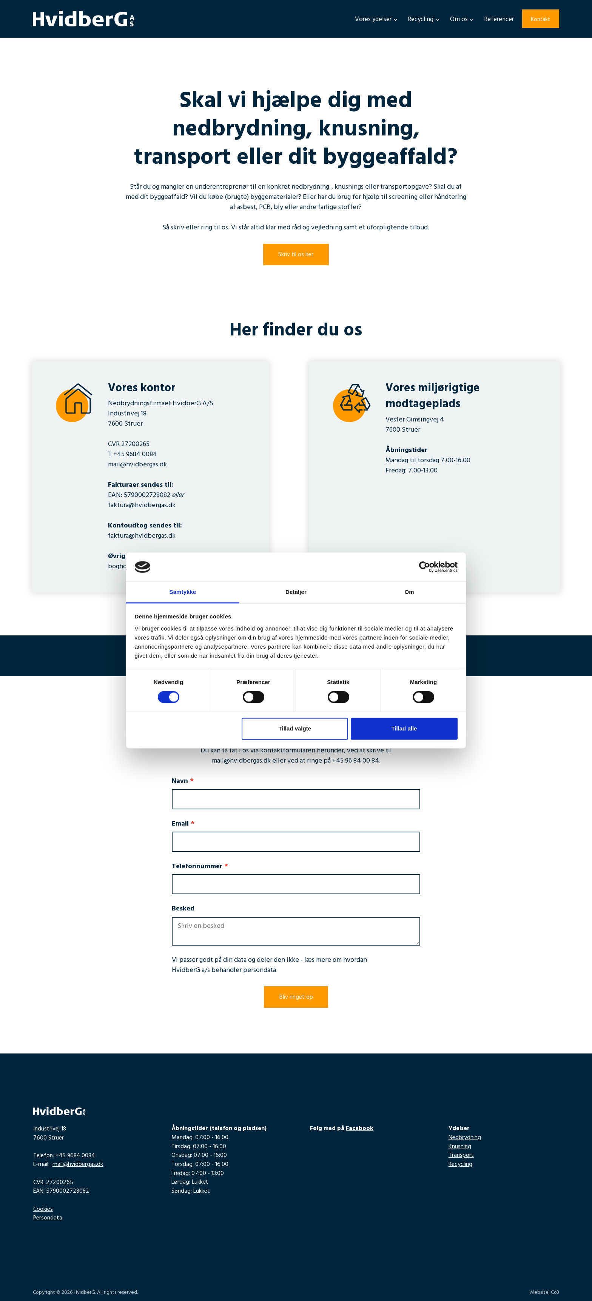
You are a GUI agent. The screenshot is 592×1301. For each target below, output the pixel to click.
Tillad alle (404, 728)
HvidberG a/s (326, 1147)
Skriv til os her (295, 255)
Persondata (47, 1218)
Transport (461, 1155)
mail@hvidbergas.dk (137, 465)
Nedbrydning (465, 1138)
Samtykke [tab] (183, 592)
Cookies (43, 1209)
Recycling (460, 1164)
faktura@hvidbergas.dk (142, 506)
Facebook (359, 1129)
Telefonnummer (200, 867)
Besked (183, 909)
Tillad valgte (295, 728)
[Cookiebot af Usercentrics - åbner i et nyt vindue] (425, 567)
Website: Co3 (544, 1293)
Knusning (460, 1147)
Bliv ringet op (296, 997)
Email (183, 825)
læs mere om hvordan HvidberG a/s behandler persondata (269, 965)
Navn (183, 782)
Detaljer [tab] (296, 592)
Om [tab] (409, 592)
